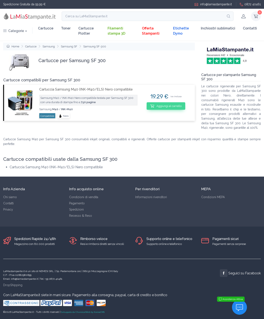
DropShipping (12, 285)
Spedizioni (76, 209)
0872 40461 (250, 4)
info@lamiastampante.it (213, 4)
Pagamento (77, 203)
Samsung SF (69, 46)
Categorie (13, 31)
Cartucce (45, 28)
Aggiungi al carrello (166, 106)
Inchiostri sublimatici (218, 28)
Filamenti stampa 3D (116, 30)
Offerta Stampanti (150, 30)
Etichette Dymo (181, 30)
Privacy (8, 209)
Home (13, 46)
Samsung (48, 46)
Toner (66, 28)
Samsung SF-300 (94, 46)
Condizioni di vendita (83, 197)
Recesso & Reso (80, 215)
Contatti (250, 28)
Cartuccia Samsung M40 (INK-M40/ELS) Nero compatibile (86, 89)
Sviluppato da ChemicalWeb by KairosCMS (83, 312)
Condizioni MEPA (213, 197)
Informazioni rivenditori (151, 197)
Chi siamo (10, 197)
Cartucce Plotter (86, 30)
